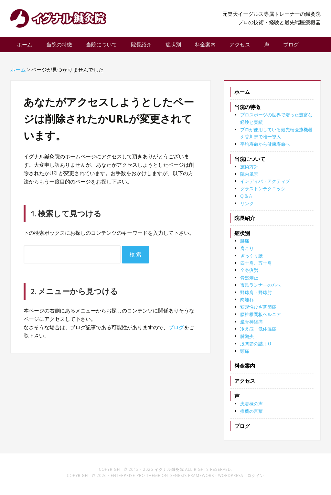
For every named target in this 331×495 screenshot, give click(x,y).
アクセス (244, 384)
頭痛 (244, 354)
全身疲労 (249, 273)
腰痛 (244, 244)
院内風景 (249, 177)
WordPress (230, 478)
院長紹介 (244, 221)
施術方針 (249, 170)
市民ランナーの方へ (260, 288)
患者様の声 (251, 407)
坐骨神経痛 (251, 325)
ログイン (255, 478)
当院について (249, 162)
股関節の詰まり (256, 347)
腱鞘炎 (247, 339)
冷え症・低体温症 (258, 332)
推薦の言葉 (251, 414)
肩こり (247, 251)
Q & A (246, 199)
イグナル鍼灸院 (62, 19)
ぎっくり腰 (251, 259)
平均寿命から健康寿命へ (265, 147)
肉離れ (247, 303)
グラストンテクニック (262, 192)
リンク (247, 206)
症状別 (242, 236)
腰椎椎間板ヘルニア (260, 317)
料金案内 (244, 368)
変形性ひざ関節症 (258, 310)
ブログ (176, 330)
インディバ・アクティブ (265, 184)
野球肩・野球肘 (256, 295)
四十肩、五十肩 (256, 266)
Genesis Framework (191, 478)
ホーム (242, 95)
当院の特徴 (247, 110)
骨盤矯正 (249, 281)
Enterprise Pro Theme (135, 478)
